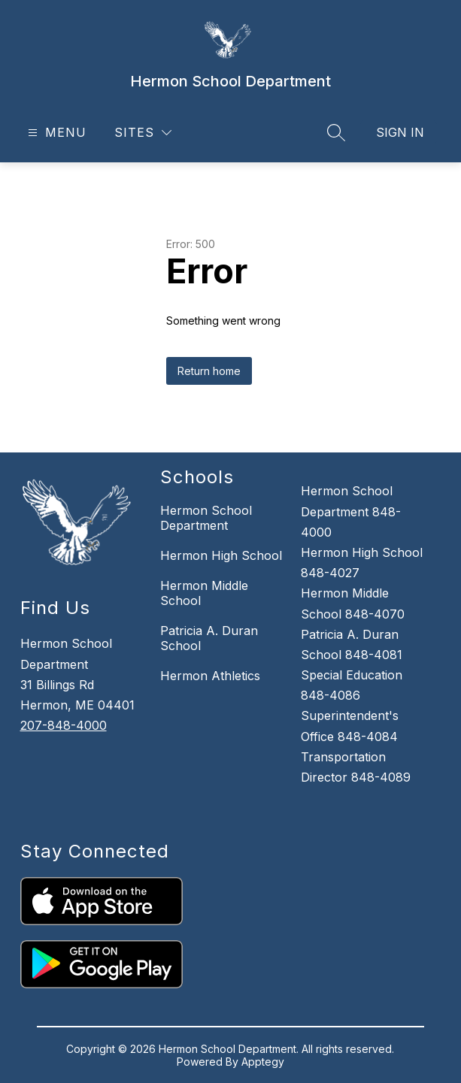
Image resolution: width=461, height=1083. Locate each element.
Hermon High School (221, 555)
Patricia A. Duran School (209, 638)
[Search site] (336, 132)
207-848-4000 (63, 725)
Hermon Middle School (204, 593)
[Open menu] (55, 132)
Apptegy (262, 1061)
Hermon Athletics (210, 675)
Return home (209, 371)
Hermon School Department (206, 518)
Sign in (400, 132)
